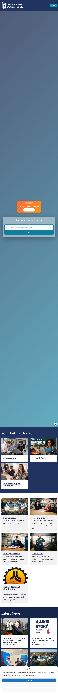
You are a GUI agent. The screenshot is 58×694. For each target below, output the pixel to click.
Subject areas (9, 518)
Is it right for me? (11, 554)
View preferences (29, 690)
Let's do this (37, 554)
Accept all (29, 680)
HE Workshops (39, 458)
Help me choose (39, 518)
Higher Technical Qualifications (11, 588)
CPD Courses (9, 458)
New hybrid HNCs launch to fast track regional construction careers (14, 640)
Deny (29, 685)
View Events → (29, 210)
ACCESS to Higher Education (12, 484)
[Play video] (55, 424)
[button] (55, 669)
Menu (53, 5)
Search (29, 232)
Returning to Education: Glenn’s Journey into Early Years (43, 640)
